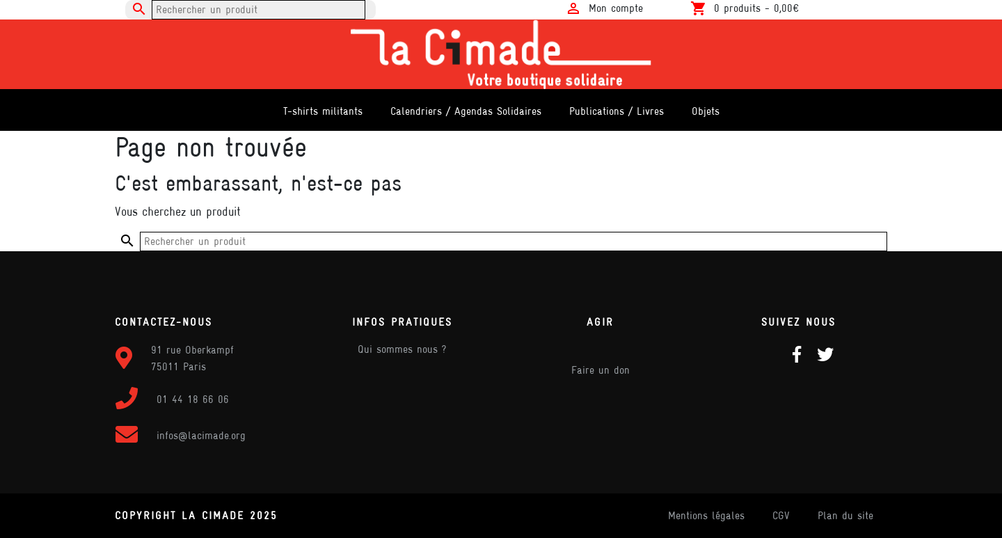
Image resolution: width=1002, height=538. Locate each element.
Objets (705, 111)
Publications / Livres (616, 111)
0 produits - (756, 8)
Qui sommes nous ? (402, 349)
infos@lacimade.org (201, 435)
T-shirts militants (323, 111)
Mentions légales (706, 515)
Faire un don (600, 370)
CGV (781, 515)
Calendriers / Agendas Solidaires (465, 111)
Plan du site (845, 515)
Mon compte (616, 8)
